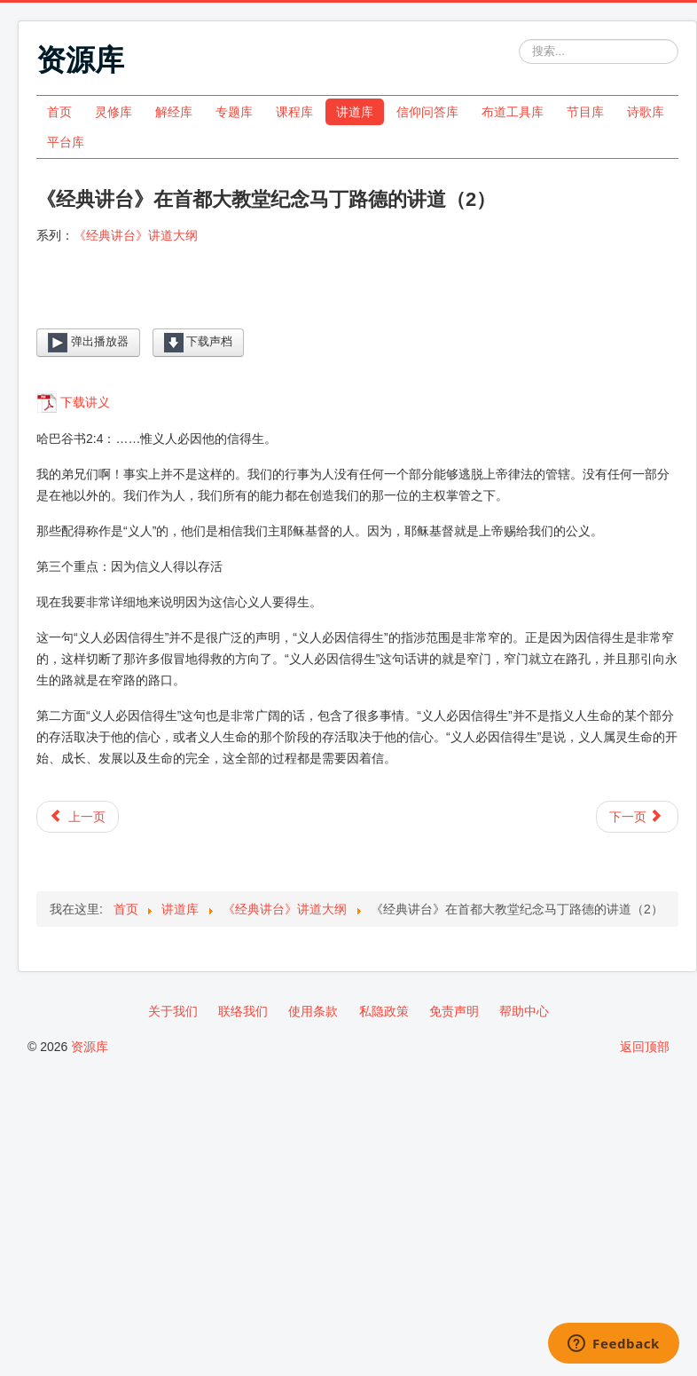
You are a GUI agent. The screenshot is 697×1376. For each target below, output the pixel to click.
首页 (59, 112)
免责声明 (454, 1011)
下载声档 (198, 342)
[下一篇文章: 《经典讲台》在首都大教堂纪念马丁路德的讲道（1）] (637, 817)
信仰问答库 (427, 112)
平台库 (65, 142)
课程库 (294, 112)
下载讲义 (85, 402)
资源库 (89, 1047)
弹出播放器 (88, 342)
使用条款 (313, 1011)
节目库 (585, 112)
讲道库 (354, 112)
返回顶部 (645, 1047)
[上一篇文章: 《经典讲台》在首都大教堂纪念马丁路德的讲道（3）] (77, 817)
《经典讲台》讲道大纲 (136, 235)
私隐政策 (384, 1011)
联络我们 (243, 1011)
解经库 (173, 112)
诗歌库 (645, 112)
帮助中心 (524, 1011)
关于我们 (173, 1011)
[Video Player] (357, 300)
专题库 (234, 112)
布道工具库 (513, 112)
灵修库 (113, 112)
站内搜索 (519, 39)
